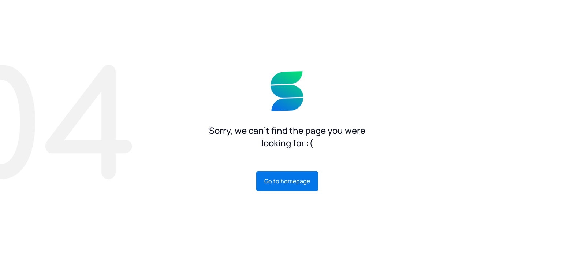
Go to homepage (287, 181)
